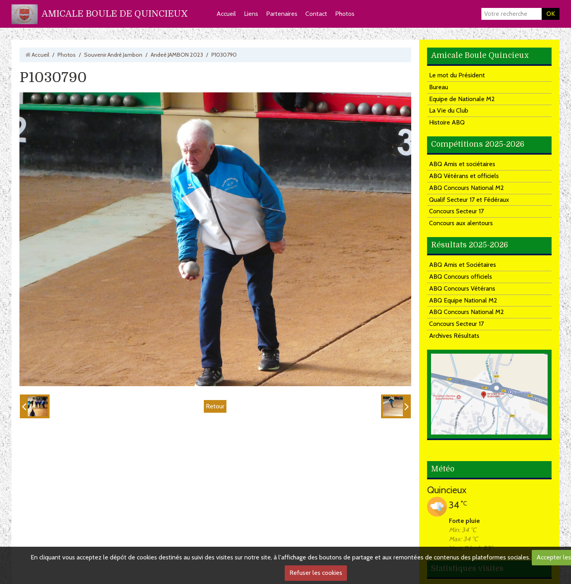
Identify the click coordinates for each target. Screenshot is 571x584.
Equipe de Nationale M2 (462, 99)
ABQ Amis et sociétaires (462, 164)
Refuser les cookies (315, 572)
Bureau (438, 87)
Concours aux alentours (461, 223)
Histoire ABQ (447, 122)
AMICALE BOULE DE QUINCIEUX (115, 14)
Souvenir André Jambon (113, 54)
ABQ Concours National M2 (466, 187)
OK (550, 13)
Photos (344, 13)
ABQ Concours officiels (460, 276)
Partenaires (281, 13)
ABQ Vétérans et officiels (464, 176)
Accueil (226, 13)
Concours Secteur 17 (456, 211)
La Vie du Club (448, 110)
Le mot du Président (457, 75)
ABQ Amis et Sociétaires (462, 264)
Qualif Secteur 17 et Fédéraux (469, 199)
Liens (251, 13)
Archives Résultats (454, 335)
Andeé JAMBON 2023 (177, 54)
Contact (316, 13)
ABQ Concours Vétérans (462, 288)
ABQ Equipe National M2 (463, 300)
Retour (215, 406)
